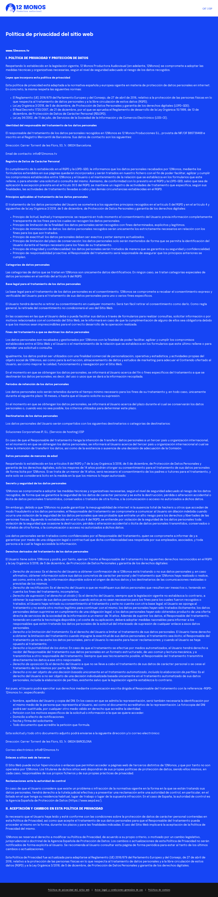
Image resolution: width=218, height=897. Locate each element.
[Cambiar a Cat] (204, 9)
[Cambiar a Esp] (210, 9)
